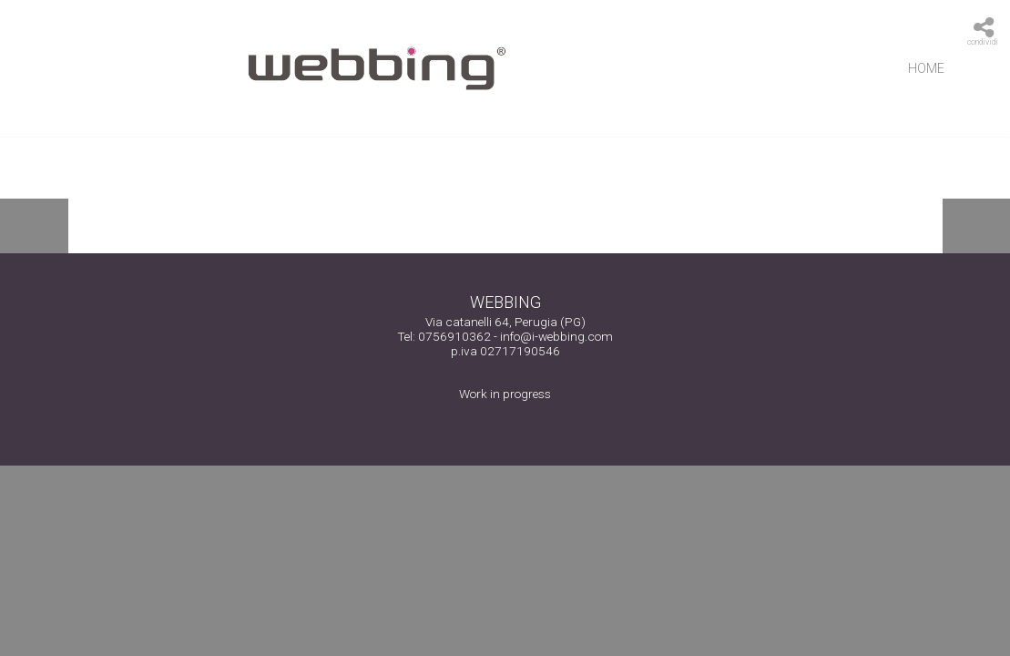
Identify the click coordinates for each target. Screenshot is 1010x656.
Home (926, 68)
